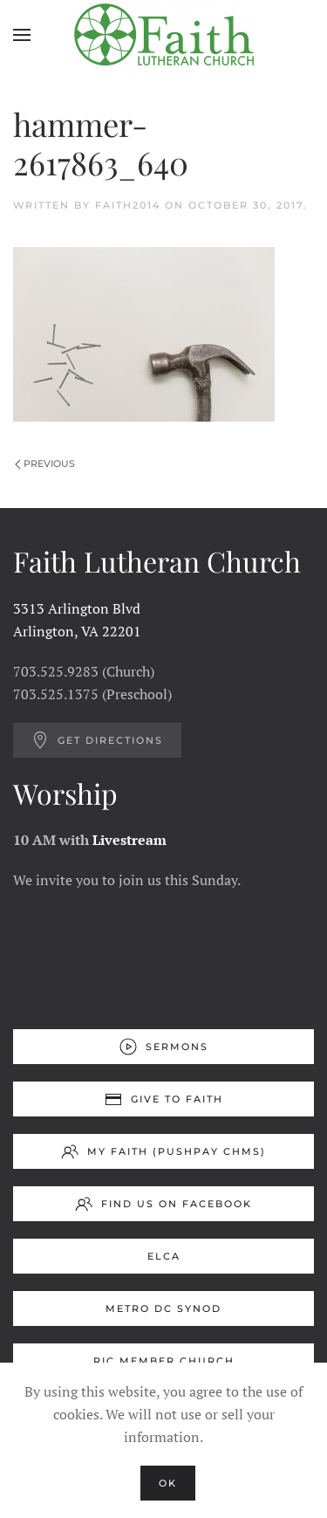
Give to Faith (164, 1099)
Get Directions (97, 740)
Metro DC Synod (163, 1308)
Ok (168, 1483)
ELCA (164, 1256)
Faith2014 (127, 205)
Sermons (163, 1046)
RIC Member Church (164, 1361)
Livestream (129, 839)
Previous (45, 463)
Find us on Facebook (163, 1203)
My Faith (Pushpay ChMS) (163, 1151)
